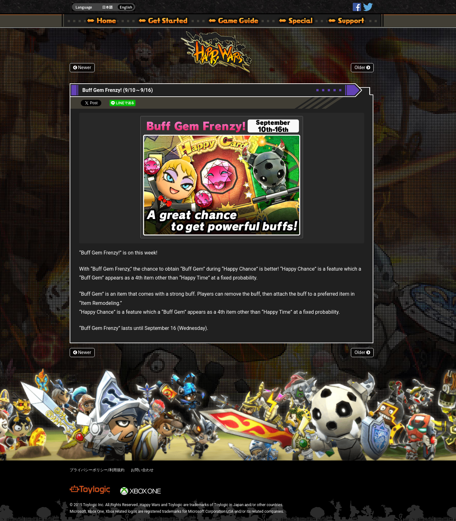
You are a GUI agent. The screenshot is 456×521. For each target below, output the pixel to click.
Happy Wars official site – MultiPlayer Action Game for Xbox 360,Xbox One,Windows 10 (103, 21)
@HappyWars (368, 7)
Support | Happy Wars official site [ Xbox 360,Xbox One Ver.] (341, 21)
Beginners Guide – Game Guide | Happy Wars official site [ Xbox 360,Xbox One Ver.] (238, 21)
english (103, 7)
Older (362, 67)
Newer (82, 67)
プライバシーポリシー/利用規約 (97, 470)
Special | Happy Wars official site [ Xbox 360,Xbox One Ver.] (293, 21)
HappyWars (357, 7)
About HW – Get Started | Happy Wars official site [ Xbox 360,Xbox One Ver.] (168, 21)
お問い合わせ (142, 470)
